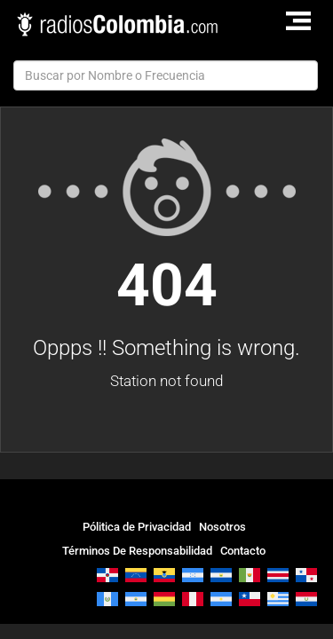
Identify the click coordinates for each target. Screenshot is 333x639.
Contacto (243, 550)
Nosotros (222, 526)
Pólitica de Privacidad (137, 526)
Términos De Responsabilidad (137, 550)
